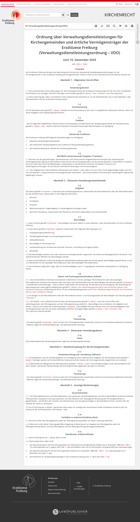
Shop (119, 4)
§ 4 (96, 110)
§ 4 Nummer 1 (46, 191)
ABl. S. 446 (47, 453)
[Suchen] (74, 15)
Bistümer (53, 478)
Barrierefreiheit (54, 493)
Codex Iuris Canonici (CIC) (77, 4)
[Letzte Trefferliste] (67, 15)
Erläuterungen (58, 4)
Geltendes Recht (7, 4)
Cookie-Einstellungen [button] (79, 487)
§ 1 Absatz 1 (56, 110)
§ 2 (40, 172)
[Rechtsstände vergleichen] (102, 26)
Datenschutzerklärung (57, 489)
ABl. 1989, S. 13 (101, 451)
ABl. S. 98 (65, 447)
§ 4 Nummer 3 (47, 377)
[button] (136, 4)
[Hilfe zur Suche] (63, 15)
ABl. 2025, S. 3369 (80, 64)
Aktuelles (128, 4)
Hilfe (78, 483)
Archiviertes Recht (24, 4)
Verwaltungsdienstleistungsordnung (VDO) (46, 26)
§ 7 (83, 266)
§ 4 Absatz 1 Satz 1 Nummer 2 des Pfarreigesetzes (103, 93)
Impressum (52, 486)
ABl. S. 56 (105, 457)
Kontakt (51, 482)
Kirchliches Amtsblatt (42, 4)
